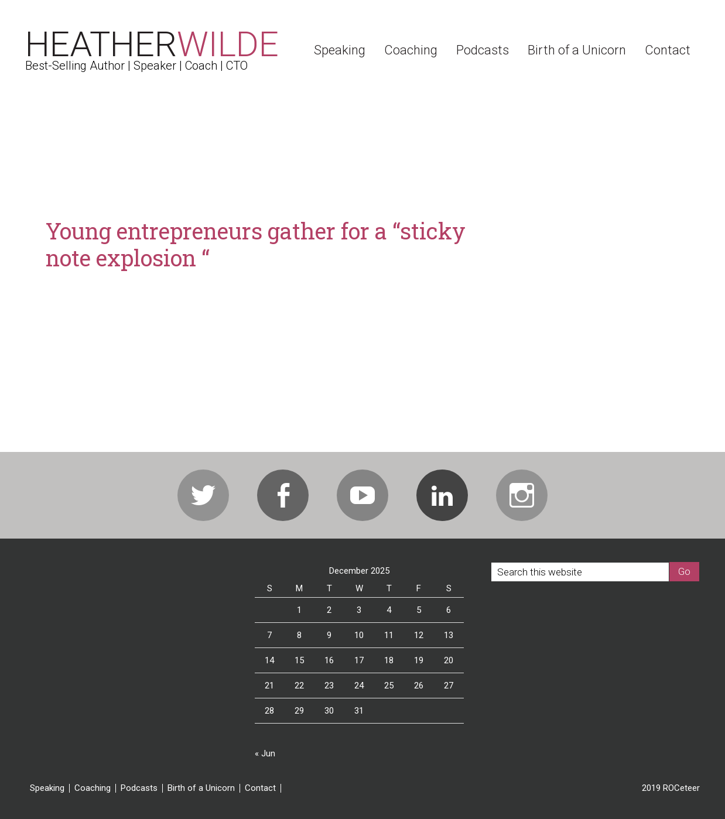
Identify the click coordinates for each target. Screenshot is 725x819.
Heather (152, 44)
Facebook (283, 495)
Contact (260, 788)
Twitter (203, 495)
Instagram (522, 495)
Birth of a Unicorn (201, 788)
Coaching (92, 788)
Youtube (362, 495)
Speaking (47, 788)
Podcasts (139, 788)
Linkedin (442, 495)
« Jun (265, 753)
